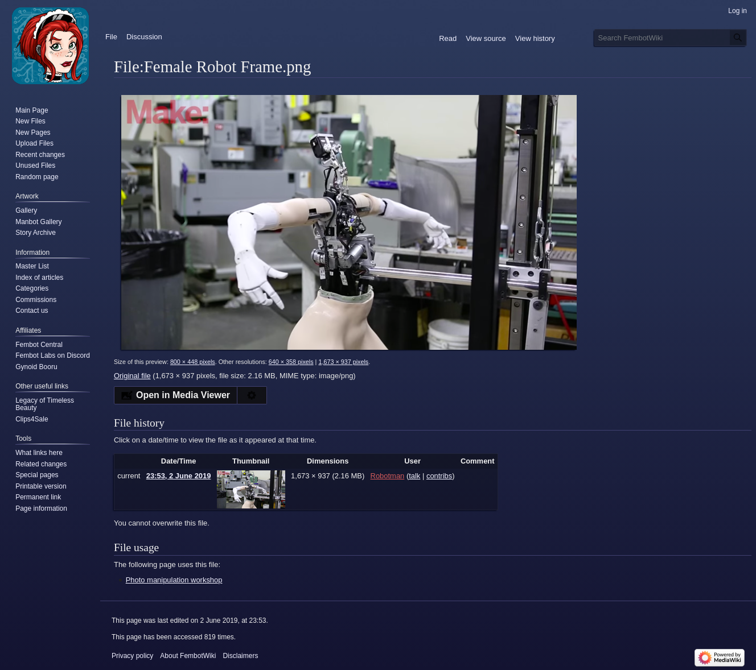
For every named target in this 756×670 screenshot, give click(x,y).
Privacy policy (132, 656)
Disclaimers (240, 656)
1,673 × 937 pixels (343, 361)
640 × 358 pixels (291, 361)
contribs (439, 476)
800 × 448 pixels (192, 361)
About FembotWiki (188, 656)
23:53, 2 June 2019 (178, 476)
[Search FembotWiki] (670, 38)
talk (414, 476)
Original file (132, 375)
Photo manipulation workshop (174, 580)
